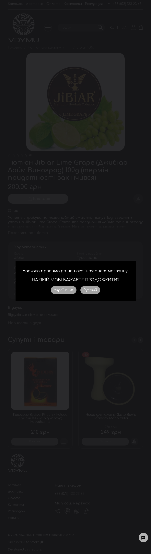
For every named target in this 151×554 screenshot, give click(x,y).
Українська (63, 290)
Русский (90, 290)
